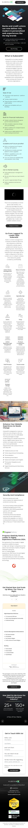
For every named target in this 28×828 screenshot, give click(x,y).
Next (25, 721)
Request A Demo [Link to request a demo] (14, 225)
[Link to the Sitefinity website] (9, 532)
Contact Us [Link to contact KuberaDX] (14, 687)
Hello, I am (8, 738)
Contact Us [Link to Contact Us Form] (20, 2)
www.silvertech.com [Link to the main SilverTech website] (14, 794)
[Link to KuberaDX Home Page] (7, 2)
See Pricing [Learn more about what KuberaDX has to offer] (14, 48)
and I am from (9, 747)
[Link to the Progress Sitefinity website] (14, 812)
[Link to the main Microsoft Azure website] (14, 816)
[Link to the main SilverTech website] (14, 788)
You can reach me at (11, 754)
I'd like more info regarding (13, 760)
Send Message (14, 770)
